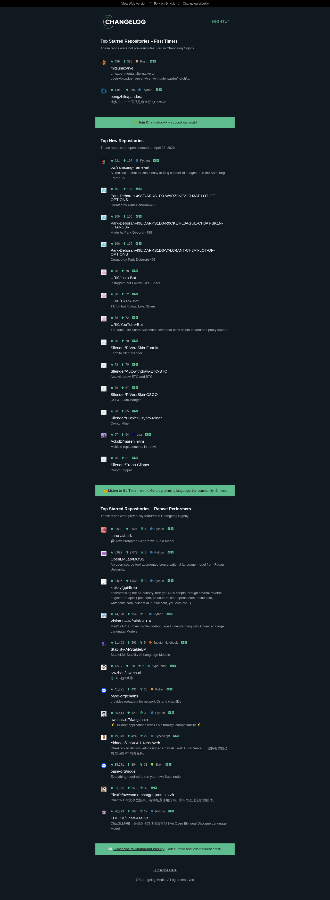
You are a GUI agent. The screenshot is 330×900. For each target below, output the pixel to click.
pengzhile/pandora (126, 96)
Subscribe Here (165, 870)
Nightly (220, 21)
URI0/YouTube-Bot (127, 324)
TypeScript (157, 666)
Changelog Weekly (196, 3)
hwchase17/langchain (129, 719)
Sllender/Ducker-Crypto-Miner (136, 418)
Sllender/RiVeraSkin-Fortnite (135, 347)
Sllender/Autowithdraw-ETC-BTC (139, 371)
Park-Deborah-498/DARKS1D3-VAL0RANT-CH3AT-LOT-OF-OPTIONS (163, 252)
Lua (137, 434)
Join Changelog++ (152, 122)
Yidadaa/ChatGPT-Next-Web (135, 743)
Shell (156, 764)
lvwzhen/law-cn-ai (126, 673)
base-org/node (123, 771)
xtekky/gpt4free (124, 587)
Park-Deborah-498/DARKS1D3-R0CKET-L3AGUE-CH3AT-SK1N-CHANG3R (167, 225)
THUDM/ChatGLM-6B (129, 818)
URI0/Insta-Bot (123, 277)
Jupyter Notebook (163, 642)
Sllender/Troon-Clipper (130, 465)
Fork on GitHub (164, 3)
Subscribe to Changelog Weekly (138, 849)
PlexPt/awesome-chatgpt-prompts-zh (142, 795)
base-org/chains (124, 696)
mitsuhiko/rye (122, 68)
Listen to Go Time (122, 491)
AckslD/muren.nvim (127, 441)
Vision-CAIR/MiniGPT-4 (131, 621)
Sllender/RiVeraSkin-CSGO (134, 394)
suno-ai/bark (121, 535)
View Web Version (133, 3)
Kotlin (157, 689)
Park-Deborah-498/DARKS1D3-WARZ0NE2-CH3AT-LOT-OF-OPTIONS (163, 198)
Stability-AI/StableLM (128, 649)
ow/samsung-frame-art (130, 167)
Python (145, 90)
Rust (141, 61)
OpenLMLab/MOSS (127, 559)
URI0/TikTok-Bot (125, 301)
